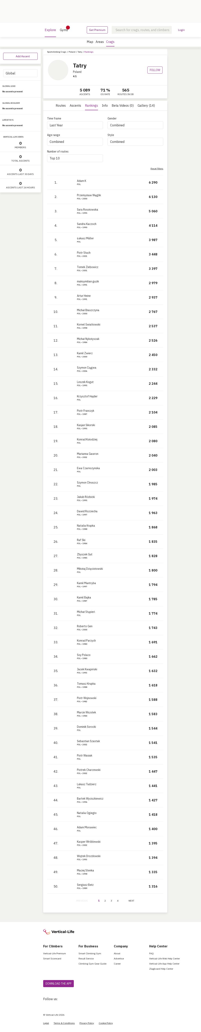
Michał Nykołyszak (88, 339)
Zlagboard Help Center (161, 968)
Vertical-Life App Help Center (164, 963)
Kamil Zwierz (85, 353)
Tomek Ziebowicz (87, 267)
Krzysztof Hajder (87, 396)
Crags (110, 43)
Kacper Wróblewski (88, 841)
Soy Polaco (83, 655)
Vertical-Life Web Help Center (164, 958)
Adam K (81, 181)
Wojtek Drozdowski (88, 856)
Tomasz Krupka (86, 683)
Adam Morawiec (87, 827)
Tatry (80, 52)
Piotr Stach (83, 252)
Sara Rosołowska (87, 209)
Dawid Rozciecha (87, 511)
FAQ (151, 953)
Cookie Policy (106, 1023)
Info (105, 105)
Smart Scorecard (52, 958)
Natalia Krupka (86, 525)
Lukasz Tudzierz (86, 784)
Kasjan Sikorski (86, 425)
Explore (50, 32)
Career (117, 963)
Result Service (86, 958)
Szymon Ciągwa (86, 367)
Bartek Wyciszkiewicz (90, 798)
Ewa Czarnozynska (88, 468)
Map (90, 42)
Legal (46, 1023)
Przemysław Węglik (89, 195)
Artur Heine (84, 296)
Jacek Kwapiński (87, 669)
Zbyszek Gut (84, 554)
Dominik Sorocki (86, 727)
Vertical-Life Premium (54, 953)
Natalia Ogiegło (87, 813)
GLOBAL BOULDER (11, 103)
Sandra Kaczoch (86, 224)
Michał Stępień (86, 612)
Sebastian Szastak (88, 741)
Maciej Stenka (85, 870)
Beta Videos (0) (123, 105)
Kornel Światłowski (88, 324)
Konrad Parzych (86, 640)
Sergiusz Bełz (85, 885)
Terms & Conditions (64, 1023)
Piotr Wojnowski (86, 698)
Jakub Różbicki (86, 497)
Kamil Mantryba (86, 583)
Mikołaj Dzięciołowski (90, 569)
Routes (61, 105)
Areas (100, 42)
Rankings (91, 105)
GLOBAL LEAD (9, 86)
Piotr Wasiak (84, 755)
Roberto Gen (84, 626)
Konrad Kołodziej (87, 439)
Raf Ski (81, 540)
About (117, 953)
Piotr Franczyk (85, 410)
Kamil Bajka (84, 597)
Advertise (119, 958)
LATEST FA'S (7, 120)
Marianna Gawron (87, 454)
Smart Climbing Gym (90, 953)
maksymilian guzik (88, 281)
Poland (72, 52)
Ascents (75, 105)
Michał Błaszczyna (88, 310)
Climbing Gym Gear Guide (92, 963)
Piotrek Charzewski (88, 770)
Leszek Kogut (85, 382)
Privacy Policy (86, 1023)
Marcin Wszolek (86, 712)
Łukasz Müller (85, 238)
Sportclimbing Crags (56, 52)
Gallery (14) (146, 105)
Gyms (64, 29)
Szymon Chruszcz (87, 482)
